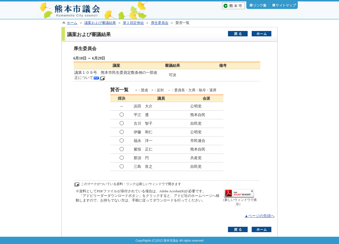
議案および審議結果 (100, 23)
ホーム (72, 23)
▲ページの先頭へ (259, 216)
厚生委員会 (159, 23)
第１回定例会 (133, 23)
